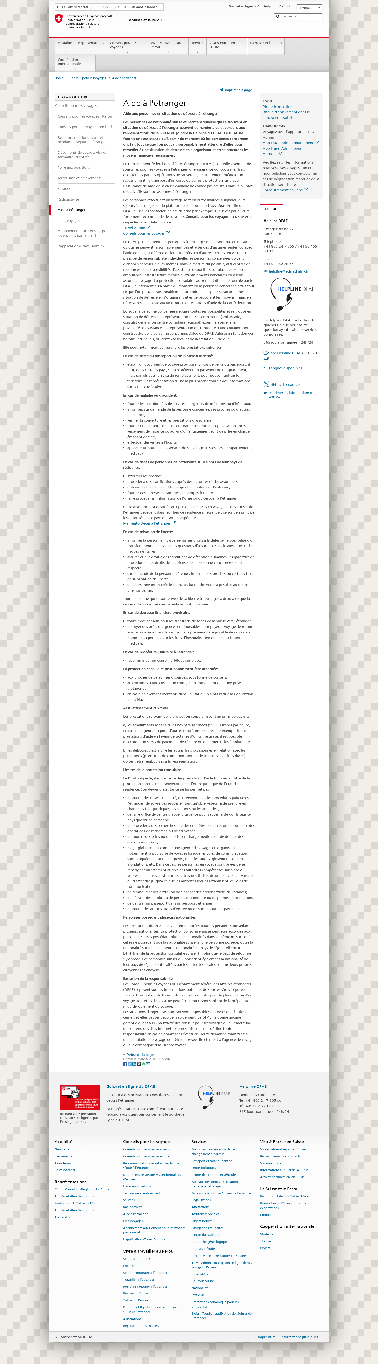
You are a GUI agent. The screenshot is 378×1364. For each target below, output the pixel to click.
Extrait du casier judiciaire (210, 1235)
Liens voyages (133, 1221)
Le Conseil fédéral (75, 7)
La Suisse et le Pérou (266, 47)
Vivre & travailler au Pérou (168, 47)
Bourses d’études (204, 1249)
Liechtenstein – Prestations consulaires (219, 1256)
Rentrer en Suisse (135, 1293)
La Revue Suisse (203, 1281)
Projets (265, 1248)
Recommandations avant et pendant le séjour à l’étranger (151, 1166)
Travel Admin (136, 227)
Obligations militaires (207, 1228)
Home (59, 78)
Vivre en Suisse (270, 1163)
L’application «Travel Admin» (144, 1239)
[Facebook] (125, 1063)
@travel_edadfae (285, 384)
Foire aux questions (137, 1186)
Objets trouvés (202, 1221)
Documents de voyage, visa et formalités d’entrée (152, 1177)
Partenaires (63, 1217)
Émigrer (129, 1265)
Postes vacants (65, 1170)
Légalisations (201, 1200)
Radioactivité (132, 1207)
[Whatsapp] (144, 1063)
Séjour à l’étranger (136, 1259)
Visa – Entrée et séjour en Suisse (283, 1149)
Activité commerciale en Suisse (282, 1177)
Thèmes (265, 1241)
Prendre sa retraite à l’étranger (145, 1286)
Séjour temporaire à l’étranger (145, 1272)
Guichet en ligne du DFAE (130, 1086)
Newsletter (63, 1149)
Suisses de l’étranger (138, 1300)
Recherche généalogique (210, 1242)
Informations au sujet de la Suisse (284, 1170)
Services (197, 47)
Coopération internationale (75, 64)
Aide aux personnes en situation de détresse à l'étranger (217, 1184)
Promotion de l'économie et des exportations (283, 1206)
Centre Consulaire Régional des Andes (82, 1189)
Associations (132, 1319)
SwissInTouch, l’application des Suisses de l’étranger (222, 1316)
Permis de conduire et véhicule (214, 1174)
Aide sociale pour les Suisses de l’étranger (221, 1193)
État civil (198, 1295)
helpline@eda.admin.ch (288, 271)
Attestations (200, 1207)
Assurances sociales (205, 1214)
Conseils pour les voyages (127, 47)
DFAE (105, 7)
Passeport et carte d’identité (212, 1161)
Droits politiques (204, 1168)
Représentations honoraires (74, 1196)
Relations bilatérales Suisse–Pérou (284, 1196)
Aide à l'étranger (135, 1214)
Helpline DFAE (253, 1086)
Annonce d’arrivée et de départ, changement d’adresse (214, 1152)
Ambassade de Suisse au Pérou (76, 1203)
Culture (265, 1215)
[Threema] (139, 1063)
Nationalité (200, 1288)
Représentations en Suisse (141, 1326)
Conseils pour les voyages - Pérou (146, 1149)
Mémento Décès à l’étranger (149, 523)
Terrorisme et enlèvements (142, 1193)
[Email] (148, 1063)
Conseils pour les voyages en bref (146, 1156)
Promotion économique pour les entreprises (215, 1304)
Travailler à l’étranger (138, 1279)
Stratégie (266, 1234)
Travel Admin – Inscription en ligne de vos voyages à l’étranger (222, 1265)
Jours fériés (63, 1163)
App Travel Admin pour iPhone (291, 142)
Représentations (91, 47)
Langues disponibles (285, 368)
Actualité (65, 47)
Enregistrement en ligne (285, 190)
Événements (63, 1156)
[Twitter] (130, 1063)
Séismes (129, 1200)
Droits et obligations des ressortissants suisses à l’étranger (150, 1310)
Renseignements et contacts (280, 1156)
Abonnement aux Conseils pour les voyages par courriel (154, 1230)
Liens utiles (200, 1274)
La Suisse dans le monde (140, 7)
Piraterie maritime (278, 106)
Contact (269, 208)
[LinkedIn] (134, 1063)
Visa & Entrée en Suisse (227, 47)
